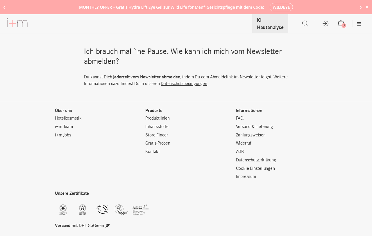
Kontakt (152, 151)
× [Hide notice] (367, 7)
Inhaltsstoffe (156, 127)
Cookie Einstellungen (255, 168)
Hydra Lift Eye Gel (145, 7)
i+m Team (64, 127)
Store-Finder (156, 135)
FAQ (240, 118)
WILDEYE (281, 7)
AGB (240, 151)
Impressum (246, 176)
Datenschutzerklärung (256, 160)
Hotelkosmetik (68, 118)
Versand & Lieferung (254, 127)
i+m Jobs (63, 135)
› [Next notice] (361, 7)
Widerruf (243, 143)
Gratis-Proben (157, 143)
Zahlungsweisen (251, 135)
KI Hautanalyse (270, 23)
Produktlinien (157, 118)
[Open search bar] (305, 23)
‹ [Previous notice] (4, 7)
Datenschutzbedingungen (184, 84)
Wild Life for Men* (188, 7)
